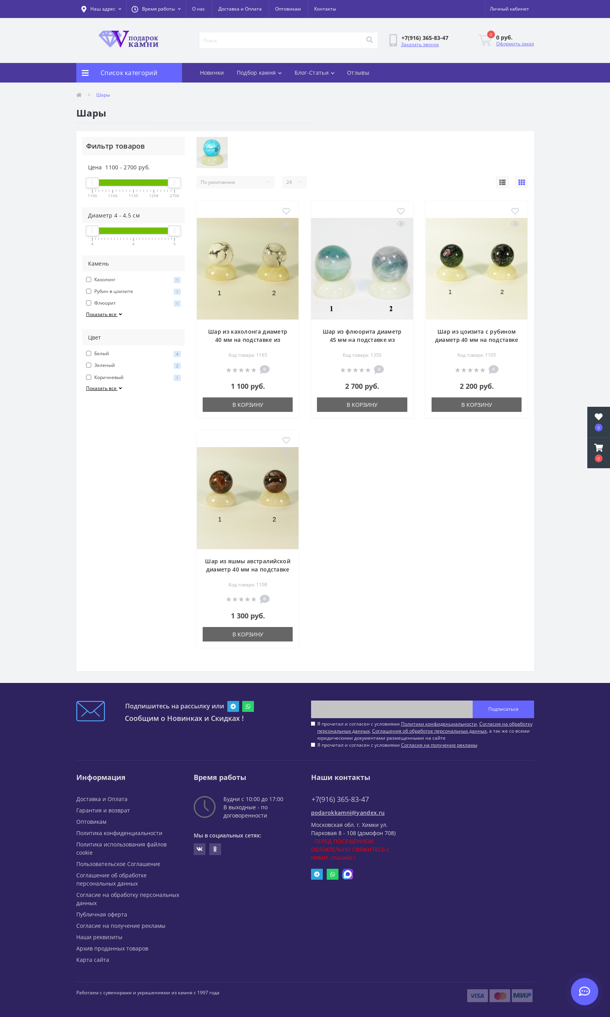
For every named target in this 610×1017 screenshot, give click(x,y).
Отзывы (358, 72)
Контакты (325, 8)
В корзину (247, 404)
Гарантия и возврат (103, 810)
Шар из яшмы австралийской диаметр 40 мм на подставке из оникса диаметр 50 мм (247, 569)
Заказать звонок (420, 44)
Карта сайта (92, 959)
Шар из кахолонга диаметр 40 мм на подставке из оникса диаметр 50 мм (247, 340)
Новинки (212, 72)
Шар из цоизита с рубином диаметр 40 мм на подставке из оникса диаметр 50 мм (476, 340)
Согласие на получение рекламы (121, 925)
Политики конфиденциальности (439, 724)
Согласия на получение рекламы (439, 745)
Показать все (105, 314)
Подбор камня (259, 72)
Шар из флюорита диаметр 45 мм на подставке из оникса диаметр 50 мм (362, 340)
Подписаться (503, 709)
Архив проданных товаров (112, 948)
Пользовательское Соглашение (118, 864)
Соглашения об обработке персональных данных (429, 731)
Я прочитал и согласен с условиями (397, 745)
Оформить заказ (515, 43)
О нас (198, 8)
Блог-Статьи (315, 72)
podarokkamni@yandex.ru (348, 812)
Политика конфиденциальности (119, 833)
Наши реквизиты (99, 937)
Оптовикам (288, 8)
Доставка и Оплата (240, 8)
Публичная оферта (101, 914)
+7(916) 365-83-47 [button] (340, 799)
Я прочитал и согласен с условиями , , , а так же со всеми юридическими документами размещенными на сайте (425, 731)
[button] (156, 9)
